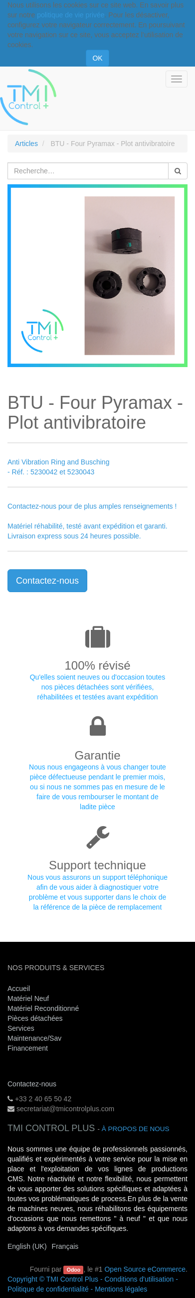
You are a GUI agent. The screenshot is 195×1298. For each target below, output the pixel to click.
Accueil (18, 989)
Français (65, 1246)
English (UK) (27, 1246)
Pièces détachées (35, 1018)
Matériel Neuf (28, 998)
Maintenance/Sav (34, 1038)
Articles (26, 144)
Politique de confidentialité (48, 1289)
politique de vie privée (70, 15)
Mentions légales (121, 1289)
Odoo (73, 1270)
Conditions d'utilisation (139, 1279)
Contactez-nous (47, 581)
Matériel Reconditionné (43, 1008)
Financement (27, 1048)
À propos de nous (136, 1129)
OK (97, 58)
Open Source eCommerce (145, 1269)
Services (21, 1028)
